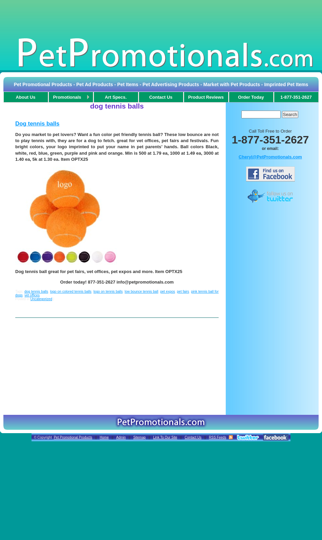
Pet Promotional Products (73, 437)
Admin (121, 437)
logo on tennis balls (108, 291)
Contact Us (193, 437)
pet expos (167, 291)
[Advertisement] (161, 18)
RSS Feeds (217, 437)
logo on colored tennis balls (71, 291)
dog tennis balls (36, 291)
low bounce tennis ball (141, 291)
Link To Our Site (165, 437)
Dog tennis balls (37, 123)
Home (104, 437)
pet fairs (183, 291)
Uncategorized (41, 299)
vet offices (32, 295)
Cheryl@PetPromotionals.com (270, 156)
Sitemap (139, 437)
